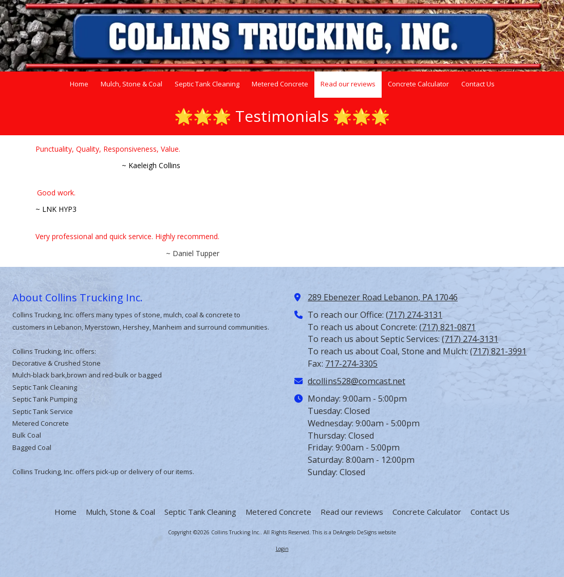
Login (282, 548)
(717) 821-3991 (498, 351)
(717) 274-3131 (414, 314)
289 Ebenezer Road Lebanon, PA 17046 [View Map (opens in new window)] (383, 297)
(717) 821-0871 (447, 327)
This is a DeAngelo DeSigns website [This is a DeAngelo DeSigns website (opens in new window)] (354, 532)
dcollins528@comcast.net (356, 381)
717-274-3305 (351, 363)
